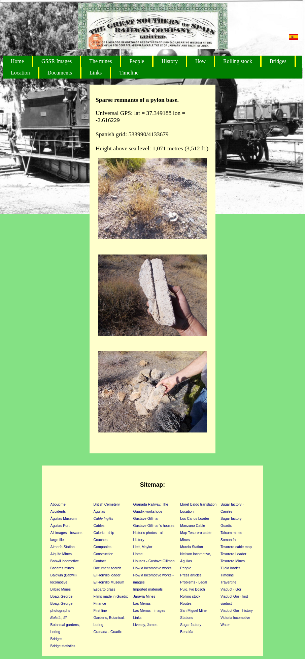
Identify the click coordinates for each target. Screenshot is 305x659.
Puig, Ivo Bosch (192, 589)
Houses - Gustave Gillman (154, 561)
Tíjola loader (230, 568)
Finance (100, 603)
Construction (103, 554)
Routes (185, 603)
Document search (108, 568)
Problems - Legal (193, 582)
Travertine (228, 582)
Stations (186, 618)
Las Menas (142, 603)
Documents (59, 73)
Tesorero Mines (233, 561)
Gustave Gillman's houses (153, 525)
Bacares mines (62, 568)
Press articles (190, 575)
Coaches (101, 540)
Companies (102, 547)
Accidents (58, 511)
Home (17, 61)
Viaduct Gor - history (237, 610)
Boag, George (61, 596)
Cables (99, 525)
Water (225, 625)
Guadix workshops (148, 511)
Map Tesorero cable (195, 533)
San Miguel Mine (193, 610)
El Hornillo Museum (109, 582)
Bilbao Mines (60, 589)
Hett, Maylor (142, 547)
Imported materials (148, 589)
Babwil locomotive (64, 561)
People (136, 61)
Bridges (278, 61)
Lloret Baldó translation (198, 504)
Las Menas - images (149, 610)
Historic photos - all (148, 533)
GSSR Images (56, 61)
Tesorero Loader (233, 554)
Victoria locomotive (235, 618)
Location (20, 73)
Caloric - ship (104, 533)
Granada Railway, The (150, 504)
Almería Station (62, 547)
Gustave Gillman (146, 518)
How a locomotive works (152, 568)
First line (100, 610)
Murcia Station (191, 547)
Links (96, 73)
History (170, 61)
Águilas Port (60, 525)
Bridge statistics (62, 646)
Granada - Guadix (108, 632)
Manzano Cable (192, 525)
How (200, 61)
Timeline (128, 73)
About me (58, 504)
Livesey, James (145, 625)
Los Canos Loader (194, 518)
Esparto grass (104, 589)
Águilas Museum (63, 518)
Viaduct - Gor (231, 589)
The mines (100, 61)
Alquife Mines (61, 554)
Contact (100, 561)
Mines (185, 540)
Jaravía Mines (144, 596)
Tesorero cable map (236, 547)
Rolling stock (237, 61)
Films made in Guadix (111, 596)
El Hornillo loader (107, 575)
